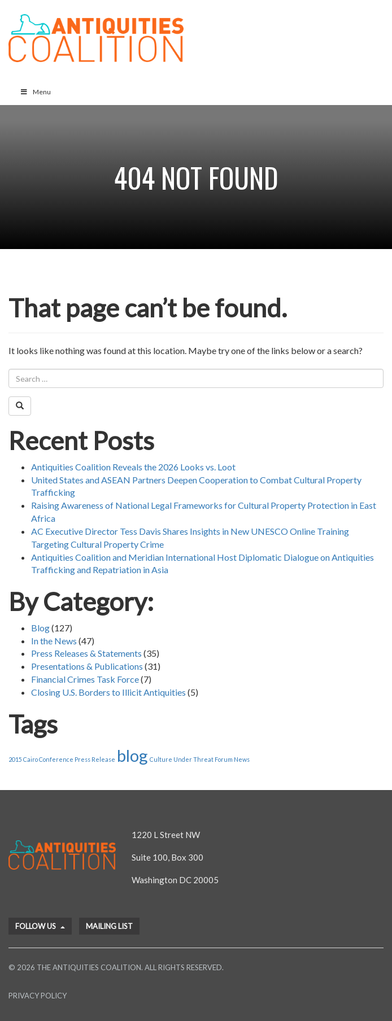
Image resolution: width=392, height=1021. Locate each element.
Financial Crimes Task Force (85, 679)
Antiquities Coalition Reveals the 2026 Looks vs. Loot (133, 466)
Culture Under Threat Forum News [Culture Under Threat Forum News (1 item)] (200, 759)
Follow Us (40, 926)
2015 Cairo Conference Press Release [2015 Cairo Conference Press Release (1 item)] (61, 759)
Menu (35, 92)
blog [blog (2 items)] (132, 755)
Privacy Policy (37, 995)
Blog (40, 627)
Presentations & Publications (87, 666)
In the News (54, 640)
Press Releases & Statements (86, 653)
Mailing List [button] (109, 926)
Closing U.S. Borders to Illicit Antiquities (108, 692)
